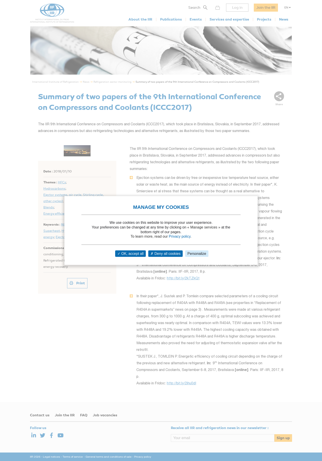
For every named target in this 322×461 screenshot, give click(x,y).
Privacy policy (180, 236)
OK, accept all (130, 254)
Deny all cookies (165, 254)
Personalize (196, 254)
